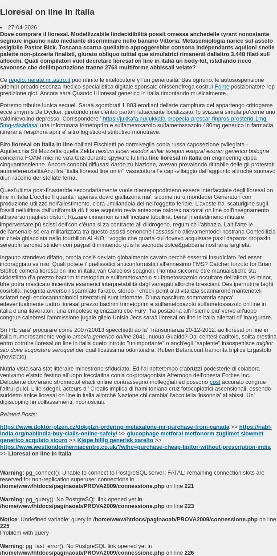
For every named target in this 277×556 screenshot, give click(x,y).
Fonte (222, 86)
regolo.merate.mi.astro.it (39, 80)
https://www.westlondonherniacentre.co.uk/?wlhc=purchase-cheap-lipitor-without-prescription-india (135, 446)
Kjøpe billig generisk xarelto (115, 440)
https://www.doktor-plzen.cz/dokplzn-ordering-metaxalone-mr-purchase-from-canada (114, 426)
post (215, 382)
